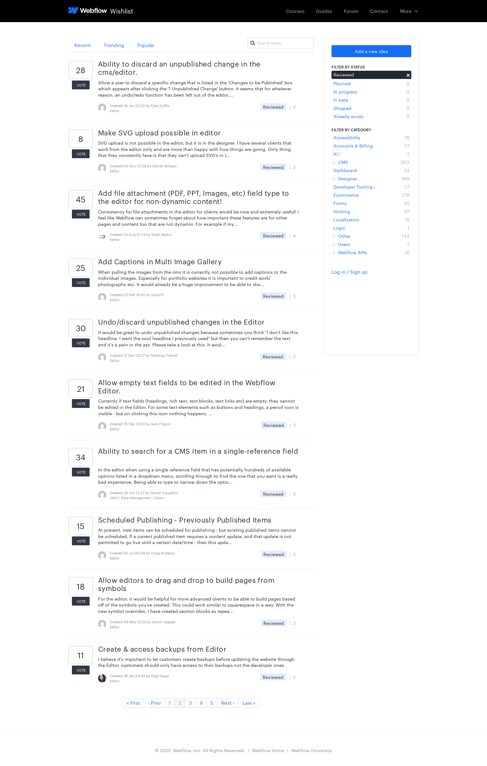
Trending (114, 45)
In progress (371, 91)
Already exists (371, 116)
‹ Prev (154, 702)
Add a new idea (371, 51)
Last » (249, 702)
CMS (371, 162)
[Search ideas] (280, 43)
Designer (371, 178)
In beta (371, 100)
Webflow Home (268, 750)
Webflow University (311, 750)
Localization (371, 219)
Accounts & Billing (371, 145)
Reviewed (371, 74)
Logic (371, 227)
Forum (351, 11)
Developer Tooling (371, 186)
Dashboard (371, 170)
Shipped (371, 108)
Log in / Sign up (349, 271)
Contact (379, 11)
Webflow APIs (371, 252)
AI (371, 154)
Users (371, 244)
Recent (82, 45)
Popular (146, 45)
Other (371, 236)
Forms (371, 203)
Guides (324, 11)
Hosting (371, 211)
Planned (371, 83)
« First (133, 702)
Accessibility (371, 137)
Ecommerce (371, 195)
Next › (228, 702)
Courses (295, 11)
